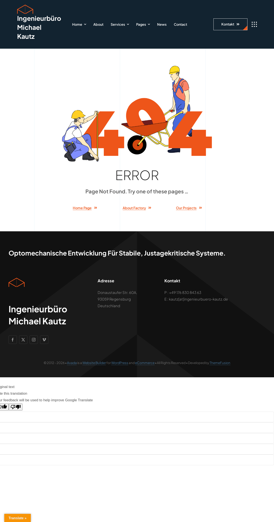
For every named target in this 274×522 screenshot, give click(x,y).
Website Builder (94, 363)
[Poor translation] (15, 407)
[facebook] (13, 339)
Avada (72, 363)
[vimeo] (44, 339)
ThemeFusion (220, 363)
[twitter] (23, 339)
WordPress (119, 363)
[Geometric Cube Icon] (25, 6)
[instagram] (34, 339)
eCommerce (145, 363)
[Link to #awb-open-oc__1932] (254, 24)
